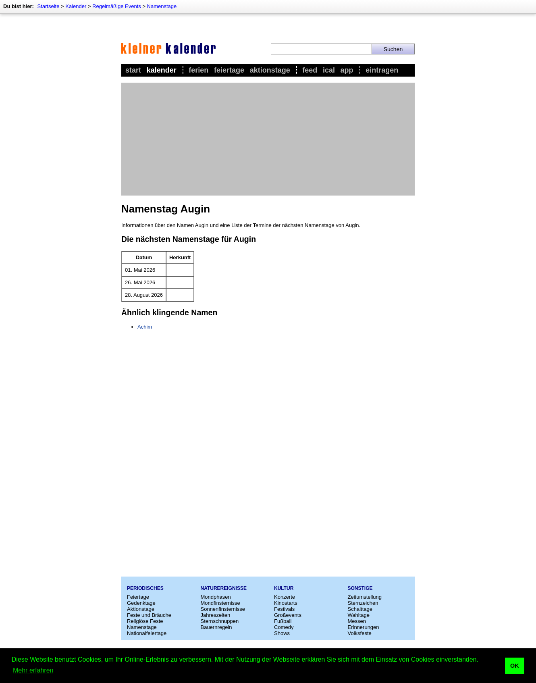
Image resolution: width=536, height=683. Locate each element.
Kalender (75, 6)
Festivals (284, 609)
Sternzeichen (363, 603)
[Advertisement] (268, 139)
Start (133, 70)
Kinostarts (285, 603)
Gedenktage (141, 603)
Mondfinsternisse (220, 603)
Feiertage (229, 70)
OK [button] (514, 665)
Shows (282, 633)
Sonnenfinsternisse (223, 609)
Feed (309, 70)
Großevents (287, 615)
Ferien (198, 70)
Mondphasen (216, 597)
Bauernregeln (216, 627)
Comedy (283, 627)
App (347, 70)
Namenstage (162, 6)
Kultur (283, 588)
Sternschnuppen (220, 621)
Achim (144, 327)
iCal (329, 70)
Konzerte (284, 597)
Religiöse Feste (145, 621)
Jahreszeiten (216, 615)
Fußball (282, 621)
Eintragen (382, 70)
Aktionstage (270, 70)
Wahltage (359, 615)
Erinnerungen (363, 627)
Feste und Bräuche (149, 615)
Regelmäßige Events (116, 6)
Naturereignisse (224, 588)
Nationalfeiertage (146, 633)
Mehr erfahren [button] (33, 670)
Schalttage (360, 609)
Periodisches (145, 588)
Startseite (48, 6)
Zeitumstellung (365, 597)
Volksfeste (360, 633)
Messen (357, 621)
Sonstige (360, 588)
